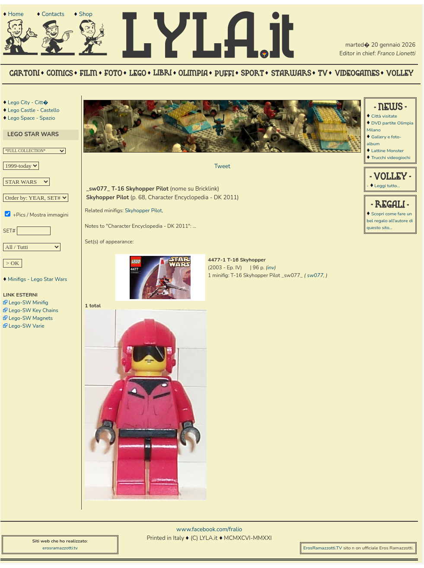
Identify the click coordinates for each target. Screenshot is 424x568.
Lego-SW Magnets (31, 318)
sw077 (315, 275)
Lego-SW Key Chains (33, 310)
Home (15, 14)
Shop (85, 14)
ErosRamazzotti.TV (322, 548)
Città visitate (384, 116)
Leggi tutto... (387, 185)
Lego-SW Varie (27, 325)
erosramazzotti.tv (60, 548)
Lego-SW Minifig (28, 302)
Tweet (222, 166)
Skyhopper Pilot (143, 210)
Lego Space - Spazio (31, 118)
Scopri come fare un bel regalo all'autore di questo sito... (390, 221)
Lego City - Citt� (28, 102)
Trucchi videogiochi (390, 157)
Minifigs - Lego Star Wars (37, 279)
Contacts (52, 14)
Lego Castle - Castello (33, 110)
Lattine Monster (387, 150)
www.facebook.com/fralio (209, 529)
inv (271, 267)
